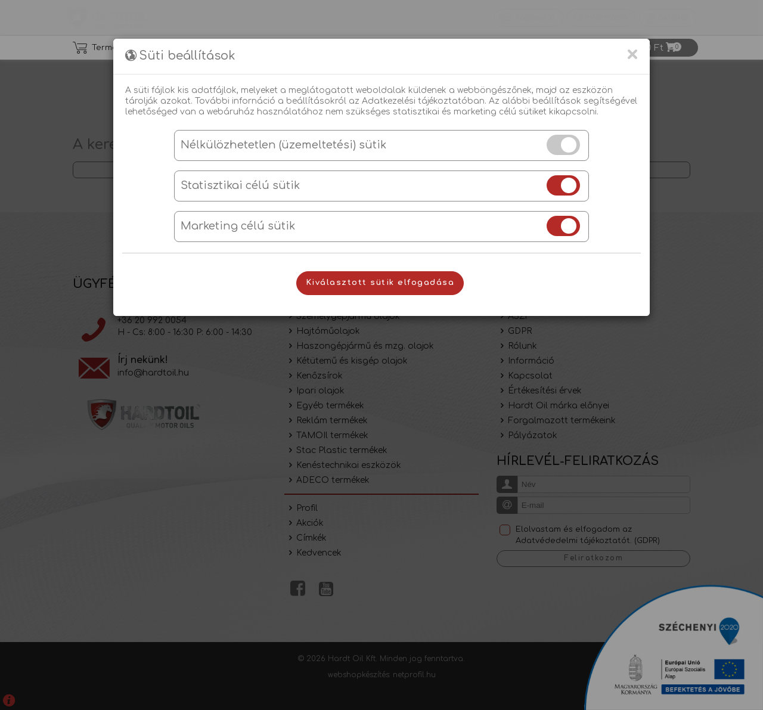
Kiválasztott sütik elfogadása (380, 282)
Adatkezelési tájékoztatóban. (424, 101)
